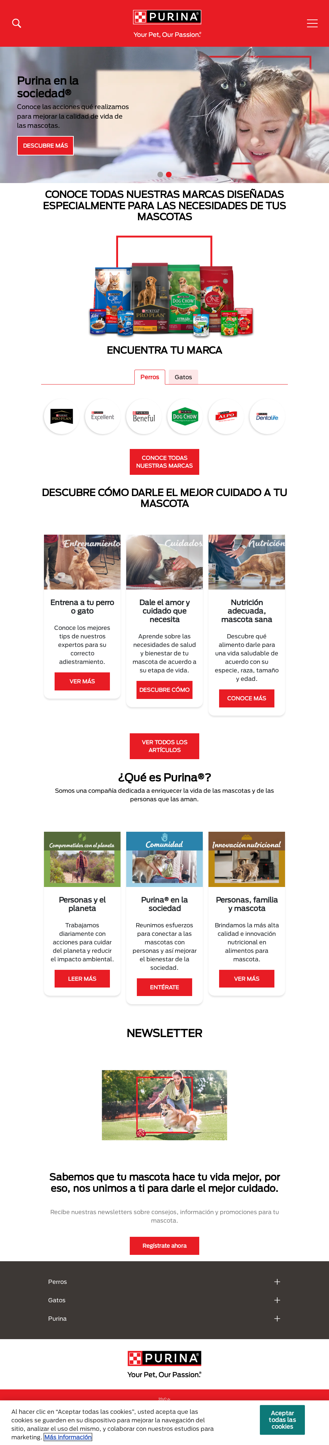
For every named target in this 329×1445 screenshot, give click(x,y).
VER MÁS (82, 681)
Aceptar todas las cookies (282, 1420)
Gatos (183, 377)
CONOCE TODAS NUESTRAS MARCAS (164, 462)
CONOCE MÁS (246, 698)
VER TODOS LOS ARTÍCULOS (165, 746)
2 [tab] (169, 174)
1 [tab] (160, 174)
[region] (164, 1422)
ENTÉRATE (164, 987)
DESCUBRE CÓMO (164, 690)
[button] (312, 23)
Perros (149, 377)
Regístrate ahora (164, 1245)
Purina (57, 1318)
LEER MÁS (82, 978)
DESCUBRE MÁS (45, 145)
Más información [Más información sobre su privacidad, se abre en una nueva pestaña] (67, 1437)
